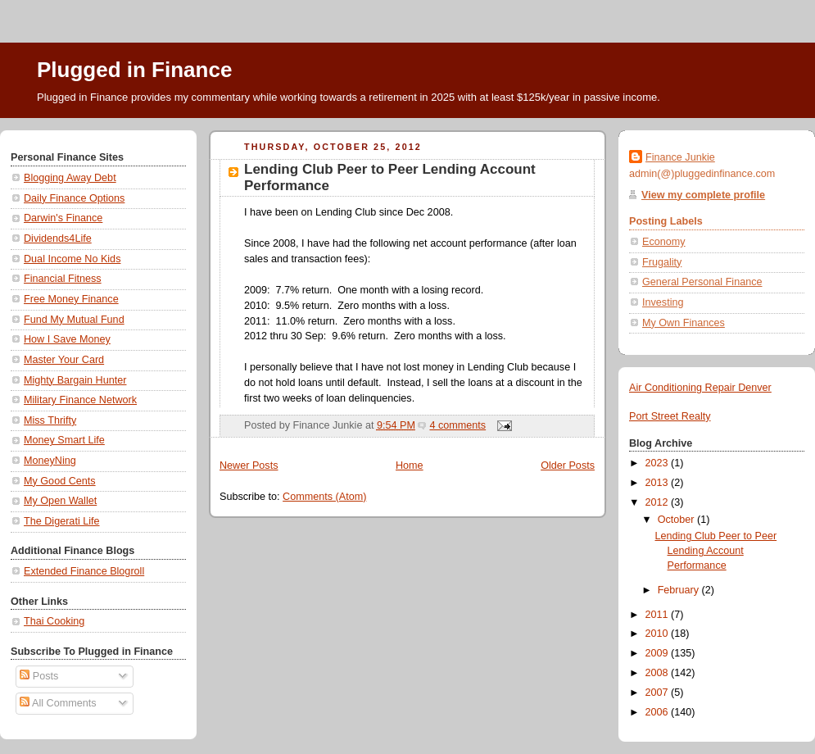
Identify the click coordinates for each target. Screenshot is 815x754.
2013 (658, 482)
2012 (658, 502)
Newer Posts (249, 465)
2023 (658, 463)
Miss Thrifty (50, 420)
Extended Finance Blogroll (84, 571)
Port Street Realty (670, 416)
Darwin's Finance (63, 218)
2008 (658, 673)
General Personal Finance (702, 282)
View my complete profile (703, 195)
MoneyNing (50, 460)
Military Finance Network (80, 400)
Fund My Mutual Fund (74, 319)
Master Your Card (64, 360)
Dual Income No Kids (72, 259)
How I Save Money (67, 339)
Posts (39, 676)
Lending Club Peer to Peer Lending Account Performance (716, 550)
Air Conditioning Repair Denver (700, 387)
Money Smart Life (64, 440)
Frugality (661, 262)
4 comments (457, 425)
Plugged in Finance (134, 69)
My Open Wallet (60, 500)
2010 (658, 633)
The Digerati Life (62, 521)
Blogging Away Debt (70, 178)
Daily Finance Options (74, 198)
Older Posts (568, 465)
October (677, 519)
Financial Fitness (63, 278)
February (680, 590)
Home (409, 465)
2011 (658, 614)
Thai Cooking (54, 621)
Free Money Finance (71, 299)
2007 (658, 692)
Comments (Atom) (324, 496)
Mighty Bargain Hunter (75, 380)
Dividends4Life (58, 238)
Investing (662, 302)
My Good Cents (60, 481)
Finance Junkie (680, 157)
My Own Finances (683, 323)
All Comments (58, 703)
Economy (664, 242)
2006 (658, 712)
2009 (658, 653)
